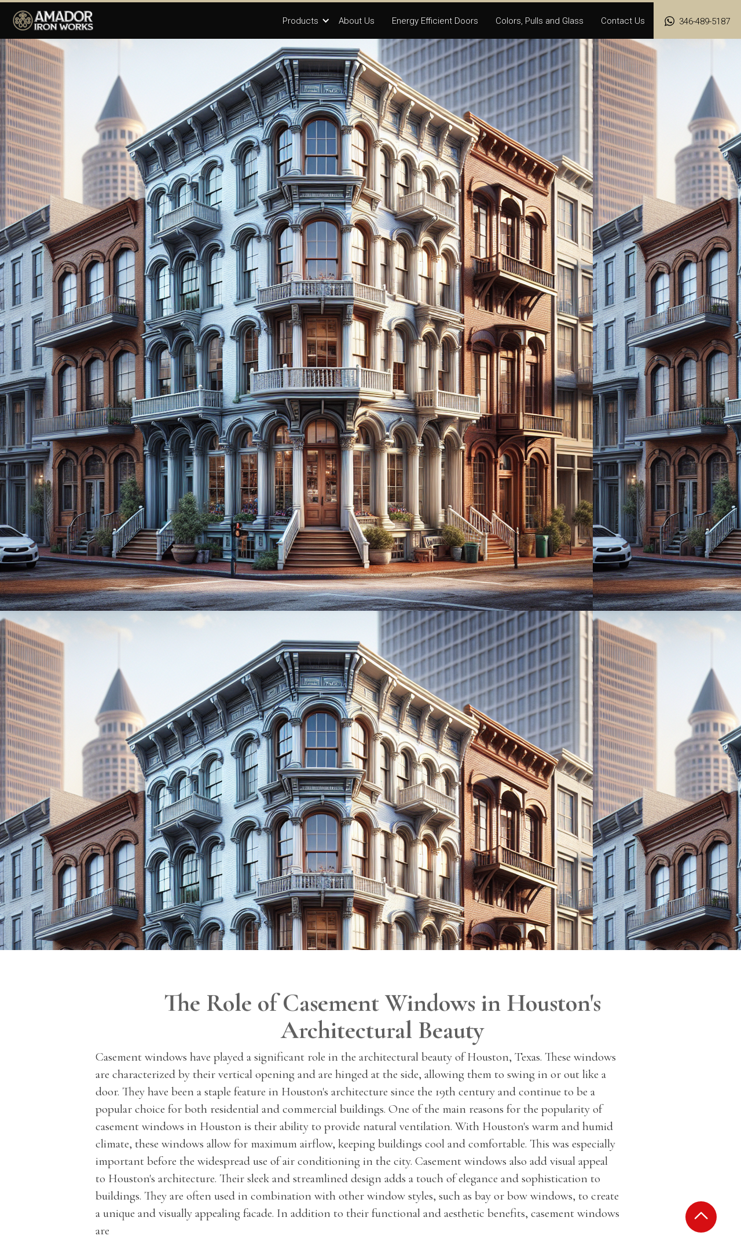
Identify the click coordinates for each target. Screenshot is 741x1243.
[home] (53, 20)
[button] (306, 21)
